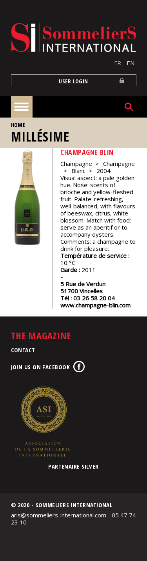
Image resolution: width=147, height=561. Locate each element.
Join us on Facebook (40, 367)
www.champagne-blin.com (95, 305)
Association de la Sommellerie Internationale (42, 421)
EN (130, 63)
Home (18, 125)
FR (117, 63)
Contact (23, 350)
